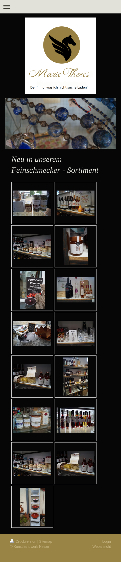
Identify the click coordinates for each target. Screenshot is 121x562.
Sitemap (45, 541)
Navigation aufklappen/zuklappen (60, 6)
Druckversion (23, 541)
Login (106, 541)
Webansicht (101, 546)
